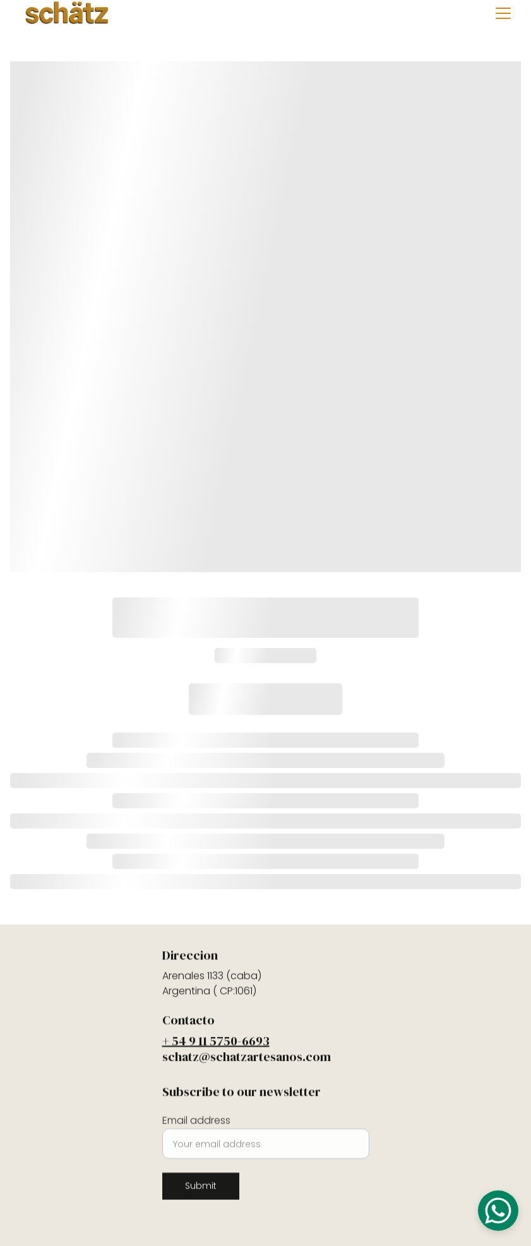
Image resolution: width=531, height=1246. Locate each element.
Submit (201, 1191)
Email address (196, 1126)
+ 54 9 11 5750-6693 (216, 1044)
